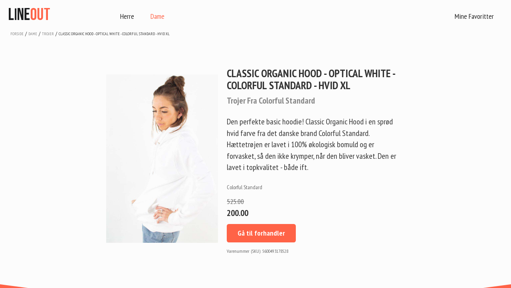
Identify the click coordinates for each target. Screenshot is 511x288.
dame (32, 33)
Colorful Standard (244, 187)
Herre (127, 16)
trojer (48, 33)
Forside (17, 33)
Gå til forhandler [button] (261, 233)
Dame (157, 16)
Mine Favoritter (474, 16)
